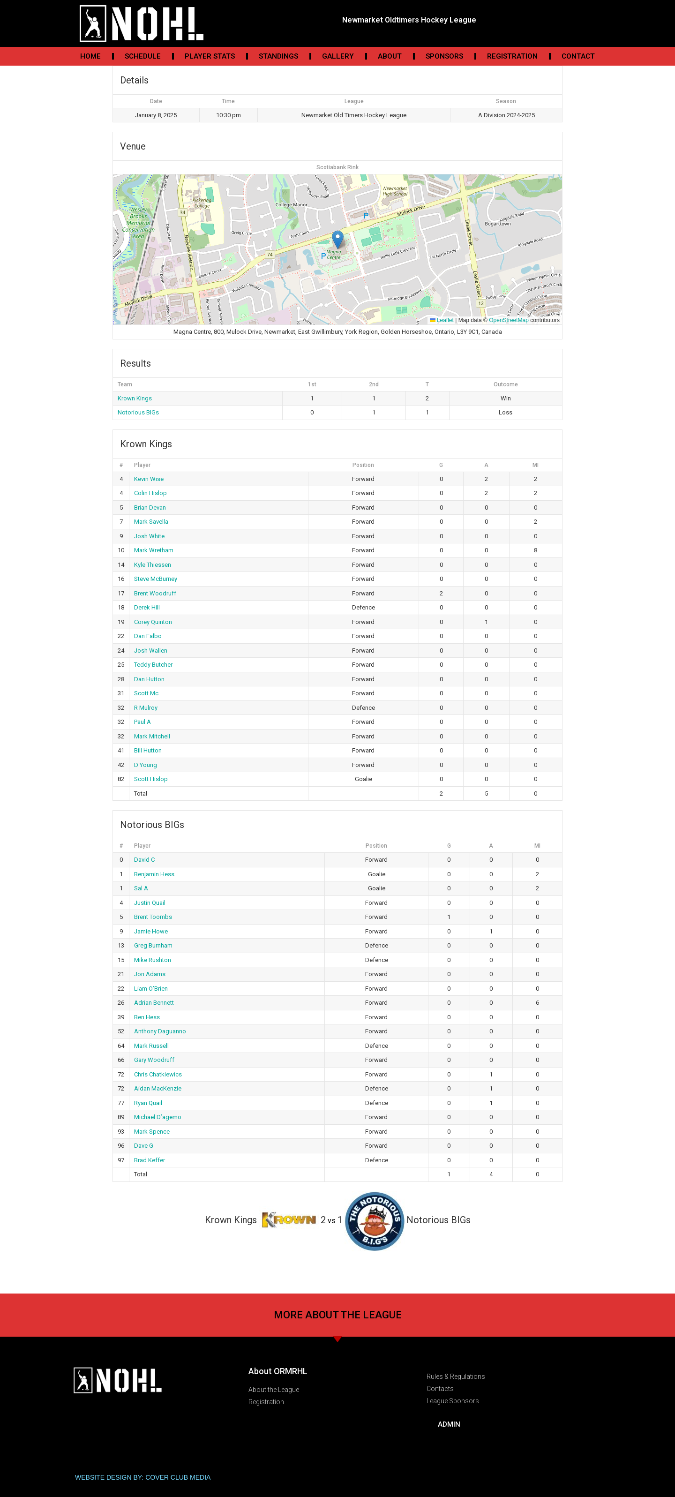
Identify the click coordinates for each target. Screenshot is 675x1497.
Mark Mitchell (152, 736)
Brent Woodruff (155, 593)
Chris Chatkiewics (158, 1074)
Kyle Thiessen (152, 564)
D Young (145, 764)
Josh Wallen (150, 650)
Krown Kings (135, 398)
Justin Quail (149, 902)
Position (363, 465)
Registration (512, 56)
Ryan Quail (148, 1102)
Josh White (149, 536)
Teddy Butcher (153, 664)
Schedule (143, 56)
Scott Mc (146, 693)
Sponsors (444, 56)
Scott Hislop (151, 778)
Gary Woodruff (154, 1059)
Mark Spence (152, 1131)
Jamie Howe (151, 931)
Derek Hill (147, 607)
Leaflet (442, 320)
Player (142, 465)
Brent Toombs (153, 916)
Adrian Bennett (154, 1002)
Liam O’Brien (151, 988)
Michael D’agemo (157, 1117)
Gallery (338, 56)
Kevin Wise (149, 478)
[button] (338, 239)
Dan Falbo (148, 635)
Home (90, 56)
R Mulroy (146, 707)
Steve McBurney (155, 578)
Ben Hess (147, 1017)
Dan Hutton (149, 679)
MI (535, 465)
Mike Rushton (152, 959)
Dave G (143, 1145)
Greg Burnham (153, 945)
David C (144, 859)
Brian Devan (150, 507)
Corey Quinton (153, 621)
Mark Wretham (153, 550)
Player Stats (210, 56)
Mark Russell (151, 1045)
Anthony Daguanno (160, 1031)
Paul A (142, 721)
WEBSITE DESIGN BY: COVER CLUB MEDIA (142, 1477)
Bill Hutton (148, 750)
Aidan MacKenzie (157, 1088)
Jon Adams (149, 974)
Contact (578, 56)
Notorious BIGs (138, 412)
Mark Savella (151, 521)
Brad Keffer (149, 1160)
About (390, 56)
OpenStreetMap (509, 320)
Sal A (141, 888)
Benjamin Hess (154, 874)
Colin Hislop (150, 492)
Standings (278, 56)
